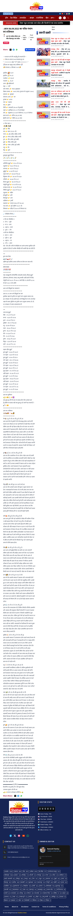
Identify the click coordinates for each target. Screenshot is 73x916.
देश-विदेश (13, 17)
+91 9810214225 (13, 852)
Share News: (8, 796)
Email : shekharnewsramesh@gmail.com (19, 857)
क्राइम (32, 17)
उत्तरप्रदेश (23, 17)
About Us (15, 906)
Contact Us (35, 906)
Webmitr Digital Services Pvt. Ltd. (61, 913)
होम (6, 17)
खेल (47, 17)
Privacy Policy (63, 906)
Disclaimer (25, 906)
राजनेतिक (39, 17)
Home (7, 906)
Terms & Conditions (49, 906)
